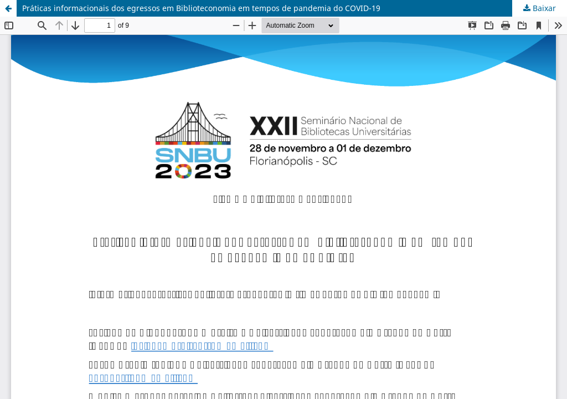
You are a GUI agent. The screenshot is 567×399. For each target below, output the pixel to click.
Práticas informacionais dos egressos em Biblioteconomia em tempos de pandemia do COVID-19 (201, 8)
